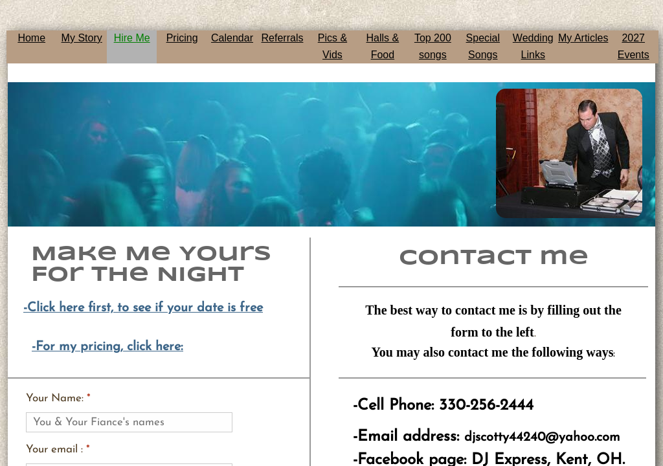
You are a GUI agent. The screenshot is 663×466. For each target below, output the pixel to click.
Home (31, 37)
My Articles (583, 37)
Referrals (283, 37)
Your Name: (58, 398)
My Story (82, 37)
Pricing (182, 37)
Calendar (232, 37)
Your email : (58, 449)
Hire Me (132, 37)
